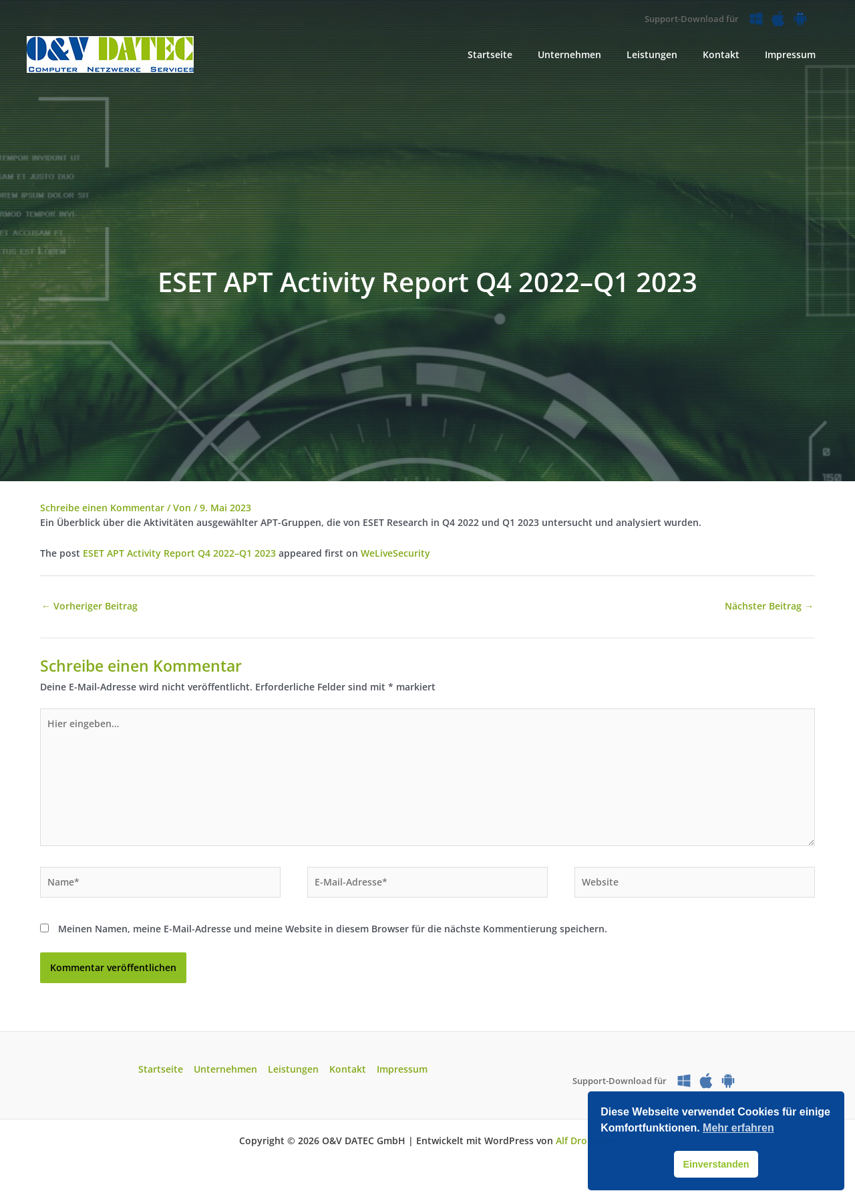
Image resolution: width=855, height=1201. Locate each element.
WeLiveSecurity (395, 553)
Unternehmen (227, 1071)
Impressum (399, 1071)
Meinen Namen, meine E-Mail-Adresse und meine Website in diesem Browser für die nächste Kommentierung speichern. (332, 929)
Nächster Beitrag (769, 605)
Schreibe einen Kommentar (102, 507)
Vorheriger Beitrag (89, 605)
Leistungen (293, 1071)
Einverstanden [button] (716, 1164)
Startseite (163, 1071)
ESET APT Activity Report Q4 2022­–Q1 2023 (179, 553)
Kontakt (346, 1071)
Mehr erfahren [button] (738, 1127)
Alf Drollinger (586, 1142)
